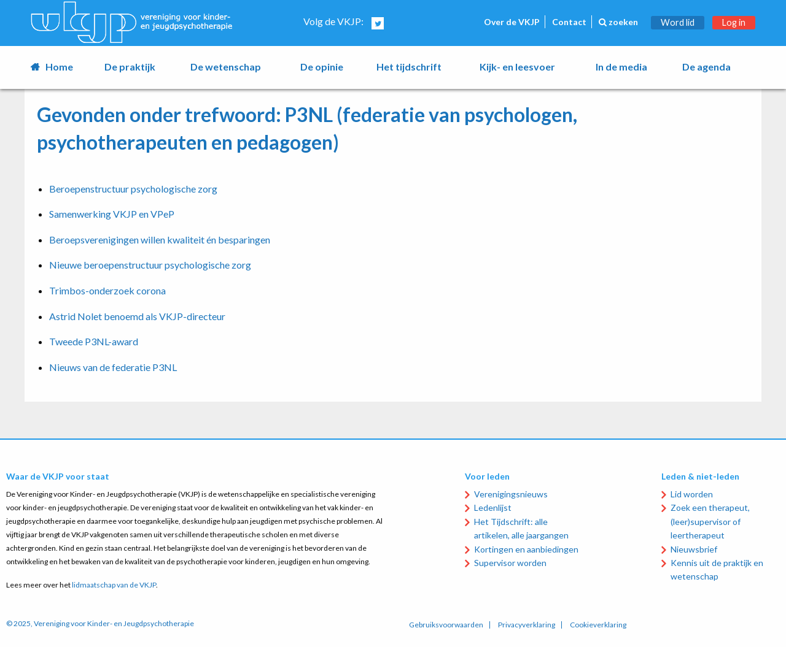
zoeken (618, 22)
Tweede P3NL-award (93, 341)
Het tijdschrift (409, 66)
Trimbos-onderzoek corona (107, 290)
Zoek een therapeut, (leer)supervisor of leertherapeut (710, 521)
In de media (621, 66)
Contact (569, 22)
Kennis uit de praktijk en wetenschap (717, 569)
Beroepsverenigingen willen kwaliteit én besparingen (159, 239)
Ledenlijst (493, 507)
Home (59, 66)
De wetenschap (225, 66)
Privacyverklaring (526, 625)
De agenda (706, 66)
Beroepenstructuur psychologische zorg (133, 188)
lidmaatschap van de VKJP (114, 584)
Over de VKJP (512, 22)
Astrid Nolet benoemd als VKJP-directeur (137, 316)
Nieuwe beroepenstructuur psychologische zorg (150, 264)
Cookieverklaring (598, 625)
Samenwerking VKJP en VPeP (111, 214)
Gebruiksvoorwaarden (446, 625)
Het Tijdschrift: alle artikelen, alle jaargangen (521, 528)
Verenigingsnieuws (511, 494)
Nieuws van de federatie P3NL (113, 367)
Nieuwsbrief (694, 549)
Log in (733, 22)
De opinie (321, 66)
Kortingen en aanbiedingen (526, 549)
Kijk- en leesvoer (517, 66)
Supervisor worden (510, 562)
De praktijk (129, 66)
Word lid (678, 22)
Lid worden (692, 494)
